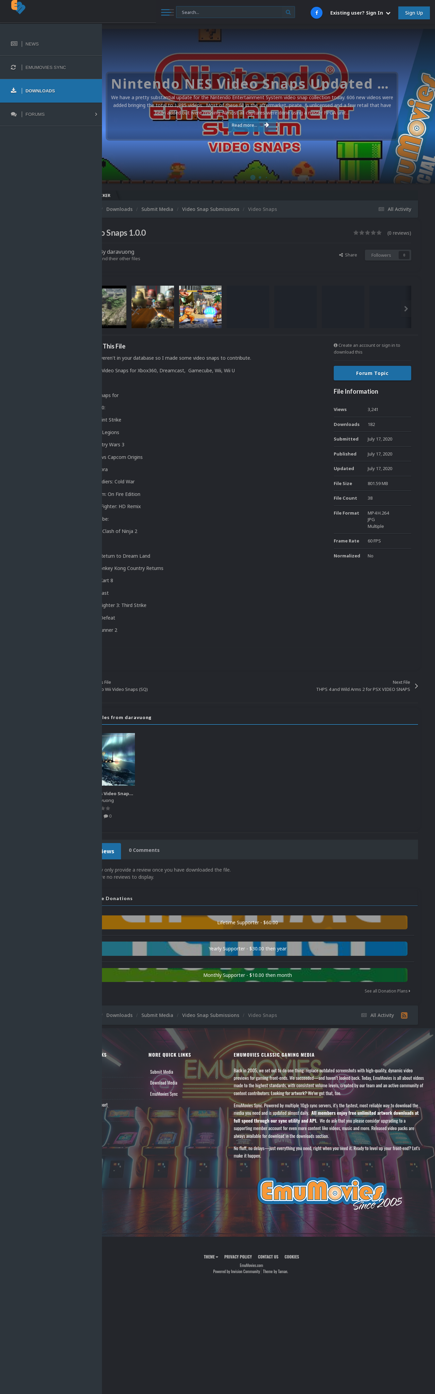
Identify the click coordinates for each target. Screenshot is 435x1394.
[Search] (183, 12)
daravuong (154, 251)
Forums (120, 1080)
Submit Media (188, 1069)
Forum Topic (372, 373)
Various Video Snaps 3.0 (148, 793)
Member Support (128, 1102)
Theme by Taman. (292, 1269)
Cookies (308, 1254)
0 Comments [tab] (175, 850)
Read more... (267, 125)
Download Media (190, 1080)
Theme (228, 1254)
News (118, 1069)
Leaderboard (124, 1091)
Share (348, 255)
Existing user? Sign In (360, 13)
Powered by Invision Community (253, 1269)
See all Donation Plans (387, 989)
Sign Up (414, 13)
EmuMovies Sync (190, 1091)
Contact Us (123, 1113)
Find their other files (153, 258)
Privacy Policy (255, 1254)
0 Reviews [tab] (133, 850)
